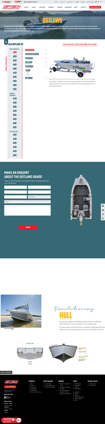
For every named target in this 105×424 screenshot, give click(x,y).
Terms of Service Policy (35, 392)
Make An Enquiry (93, 383)
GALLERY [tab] (28, 62)
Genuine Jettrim (78, 398)
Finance (59, 7)
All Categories (78, 383)
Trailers (42, 7)
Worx (76, 400)
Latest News (70, 1)
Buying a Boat (93, 381)
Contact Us (62, 1)
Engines (51, 7)
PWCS (75, 381)
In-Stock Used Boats (50, 387)
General (32, 381)
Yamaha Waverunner (79, 397)
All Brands (77, 392)
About (56, 1)
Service (83, 7)
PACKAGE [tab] (29, 58)
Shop (75, 7)
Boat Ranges (48, 381)
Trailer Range (78, 388)
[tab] (14, 52)
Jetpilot (76, 387)
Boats (26, 7)
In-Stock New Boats (49, 385)
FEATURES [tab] (29, 66)
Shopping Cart (33, 388)
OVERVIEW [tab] (29, 50)
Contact (32, 385)
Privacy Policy (33, 390)
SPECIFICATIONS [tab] (32, 54)
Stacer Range (48, 383)
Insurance (68, 7)
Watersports (77, 385)
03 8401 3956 (8, 394)
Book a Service (95, 7)
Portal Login (33, 387)
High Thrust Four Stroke (65, 393)
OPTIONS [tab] (29, 78)
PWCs (33, 7)
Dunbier (76, 393)
